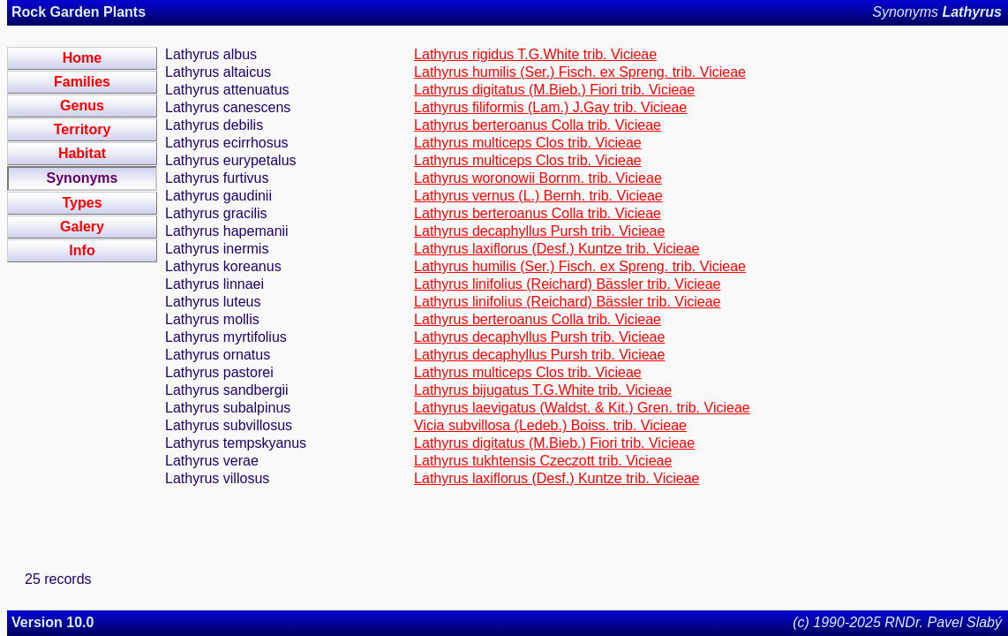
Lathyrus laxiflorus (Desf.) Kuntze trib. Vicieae (556, 248)
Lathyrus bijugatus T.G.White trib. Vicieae (543, 390)
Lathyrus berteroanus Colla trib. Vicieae (537, 124)
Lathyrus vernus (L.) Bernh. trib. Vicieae (538, 195)
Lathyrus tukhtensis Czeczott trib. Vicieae (543, 460)
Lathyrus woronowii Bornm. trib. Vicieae (538, 178)
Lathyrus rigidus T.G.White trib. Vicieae (535, 54)
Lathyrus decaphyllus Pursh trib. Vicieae (539, 230)
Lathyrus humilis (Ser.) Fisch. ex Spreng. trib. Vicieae (580, 72)
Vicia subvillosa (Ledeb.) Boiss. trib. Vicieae (550, 425)
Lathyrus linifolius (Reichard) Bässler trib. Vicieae (567, 284)
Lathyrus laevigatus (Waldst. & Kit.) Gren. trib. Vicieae (582, 407)
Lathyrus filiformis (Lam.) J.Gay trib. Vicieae (550, 107)
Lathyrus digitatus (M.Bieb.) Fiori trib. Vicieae (554, 89)
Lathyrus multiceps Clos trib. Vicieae (528, 142)
